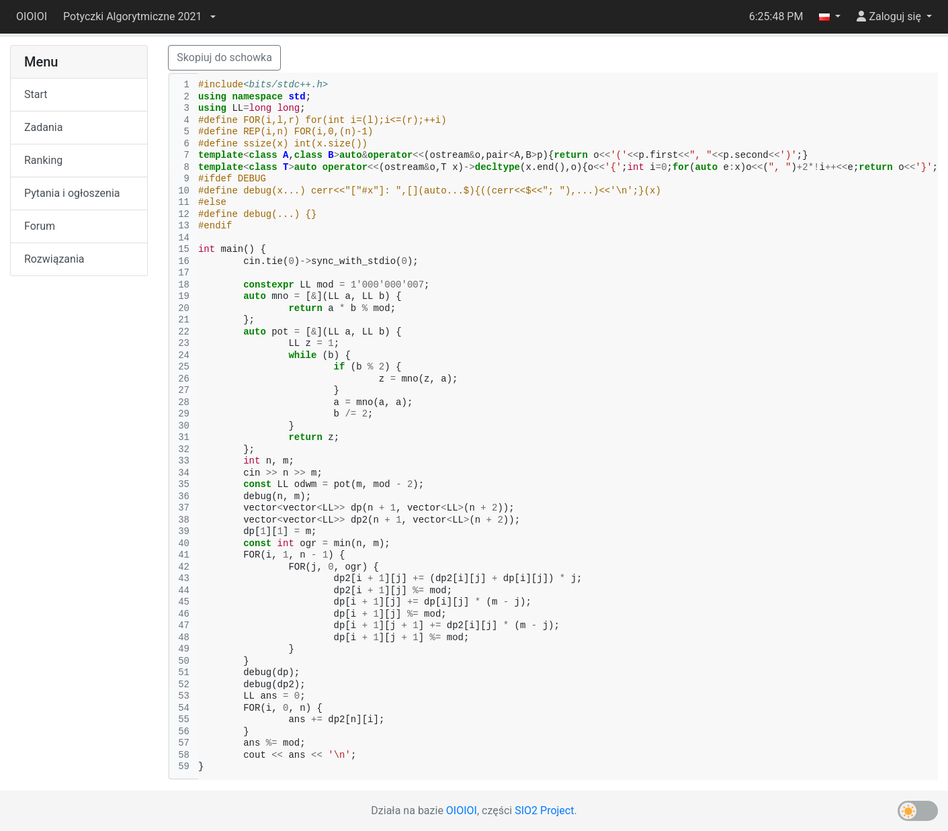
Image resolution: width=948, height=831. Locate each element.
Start (35, 94)
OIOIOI (31, 16)
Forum (39, 226)
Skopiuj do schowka (224, 57)
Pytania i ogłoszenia (72, 193)
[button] (139, 17)
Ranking (43, 160)
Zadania (43, 127)
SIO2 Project (544, 810)
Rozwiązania (54, 259)
